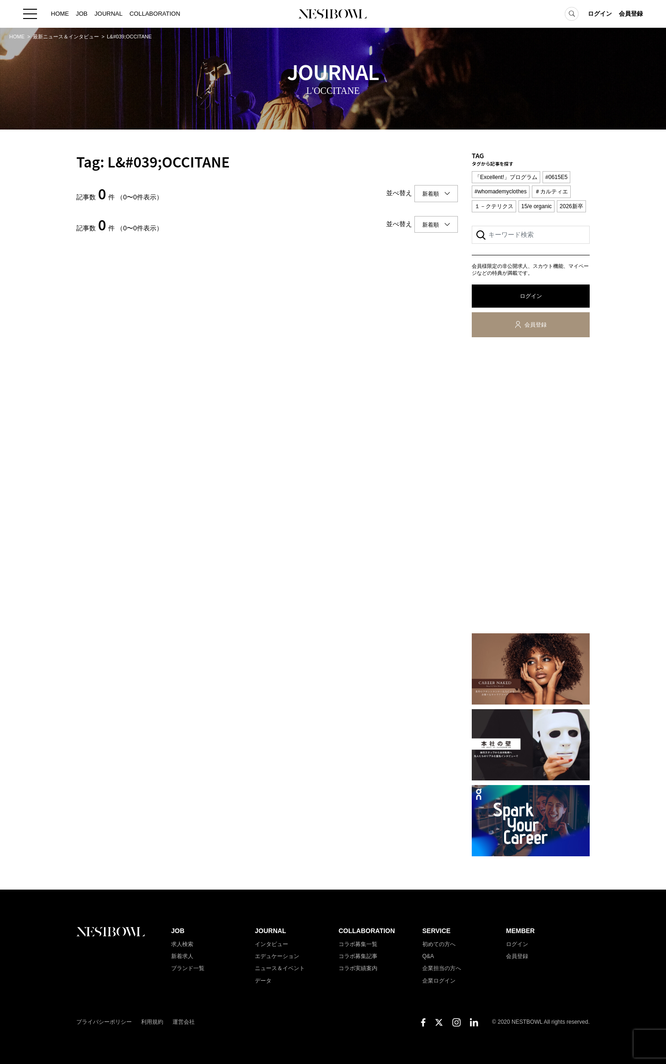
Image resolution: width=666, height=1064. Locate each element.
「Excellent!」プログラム (506, 177)
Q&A (428, 956)
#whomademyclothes (501, 191)
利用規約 (152, 1022)
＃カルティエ (551, 191)
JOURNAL (108, 13)
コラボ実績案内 (358, 968)
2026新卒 (571, 206)
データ (263, 980)
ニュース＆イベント (280, 968)
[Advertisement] (531, 487)
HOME (60, 13)
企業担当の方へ (441, 968)
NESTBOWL (333, 14)
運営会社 (184, 1022)
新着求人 (182, 956)
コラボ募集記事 (358, 956)
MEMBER (520, 930)
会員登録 (631, 13)
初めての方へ (439, 944)
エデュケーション (277, 956)
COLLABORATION (155, 13)
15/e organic (536, 206)
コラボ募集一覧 (358, 944)
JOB (81, 13)
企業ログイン (439, 980)
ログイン (600, 13)
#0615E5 (556, 177)
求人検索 (182, 944)
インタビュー (271, 944)
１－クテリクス (494, 206)
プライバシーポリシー (104, 1022)
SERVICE (436, 930)
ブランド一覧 (187, 968)
